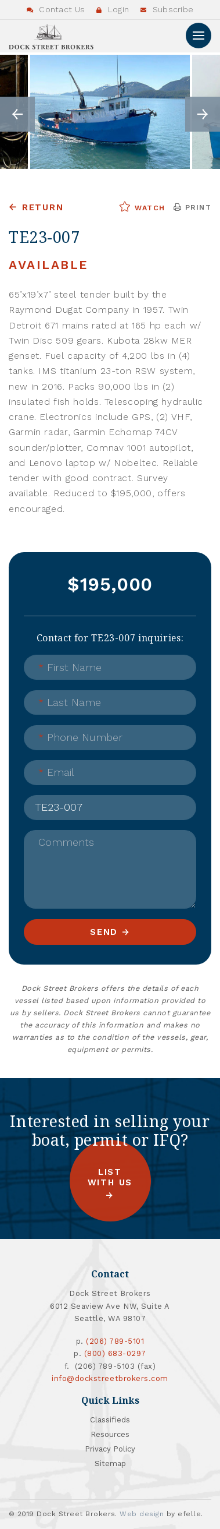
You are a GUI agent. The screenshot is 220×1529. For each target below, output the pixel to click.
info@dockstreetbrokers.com (110, 1378)
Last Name (69, 702)
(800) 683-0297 (115, 1353)
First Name (70, 667)
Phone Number (80, 737)
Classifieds (110, 1419)
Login (112, 9)
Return (43, 207)
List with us (110, 1177)
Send (104, 932)
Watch (142, 207)
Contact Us (56, 9)
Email (56, 772)
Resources (110, 1434)
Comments (66, 842)
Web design (142, 1514)
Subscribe (166, 9)
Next (202, 114)
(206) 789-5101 (115, 1341)
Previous (17, 114)
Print (192, 207)
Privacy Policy (110, 1449)
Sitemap (110, 1463)
